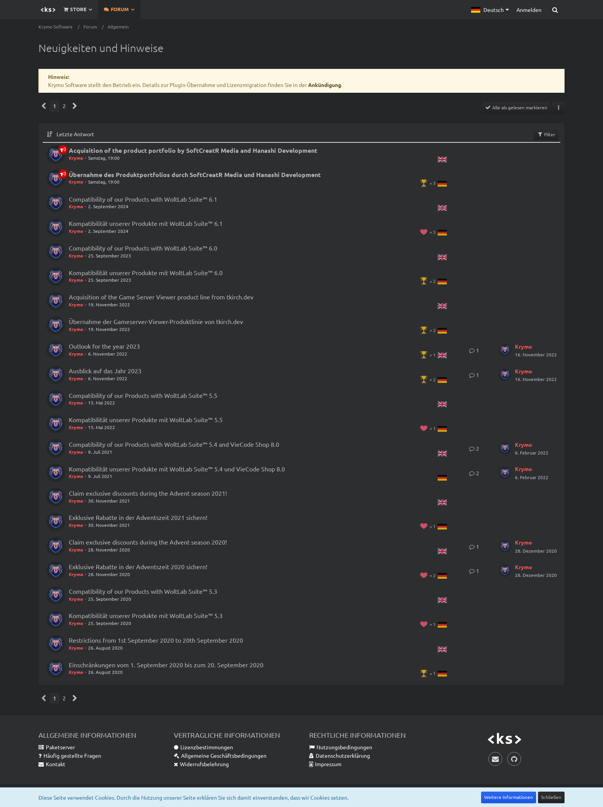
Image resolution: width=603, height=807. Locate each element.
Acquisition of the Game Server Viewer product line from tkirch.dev (161, 297)
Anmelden (528, 9)
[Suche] (555, 9)
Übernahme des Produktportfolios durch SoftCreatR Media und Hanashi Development (195, 174)
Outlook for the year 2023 (104, 346)
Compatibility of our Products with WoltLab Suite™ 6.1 (143, 199)
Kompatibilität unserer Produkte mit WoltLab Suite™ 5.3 (146, 615)
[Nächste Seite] (74, 106)
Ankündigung (324, 84)
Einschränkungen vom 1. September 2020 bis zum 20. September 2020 (166, 664)
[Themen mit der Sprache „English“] (442, 159)
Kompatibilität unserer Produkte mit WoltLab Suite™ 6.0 (146, 272)
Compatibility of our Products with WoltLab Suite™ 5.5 (143, 395)
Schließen (551, 797)
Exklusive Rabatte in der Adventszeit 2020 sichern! (138, 566)
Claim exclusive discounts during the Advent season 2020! (148, 542)
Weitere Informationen (508, 797)
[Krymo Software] (48, 9)
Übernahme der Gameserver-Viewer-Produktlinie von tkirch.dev (156, 321)
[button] (490, 9)
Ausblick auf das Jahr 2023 (105, 370)
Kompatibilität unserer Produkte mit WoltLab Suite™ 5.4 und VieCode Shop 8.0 (177, 469)
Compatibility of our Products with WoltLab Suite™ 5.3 (143, 591)
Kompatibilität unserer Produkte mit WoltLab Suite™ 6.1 (146, 223)
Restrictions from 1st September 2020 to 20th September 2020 (156, 640)
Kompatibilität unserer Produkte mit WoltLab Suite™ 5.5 (146, 419)
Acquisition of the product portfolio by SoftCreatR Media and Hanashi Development (193, 150)
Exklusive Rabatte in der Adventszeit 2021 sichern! (138, 517)
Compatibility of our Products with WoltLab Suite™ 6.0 (143, 248)
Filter (546, 134)
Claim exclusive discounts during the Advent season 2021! (148, 493)
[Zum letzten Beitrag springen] (505, 350)
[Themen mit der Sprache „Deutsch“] (442, 183)
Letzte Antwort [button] (75, 133)
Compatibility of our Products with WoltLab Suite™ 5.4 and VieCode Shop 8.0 (174, 444)
